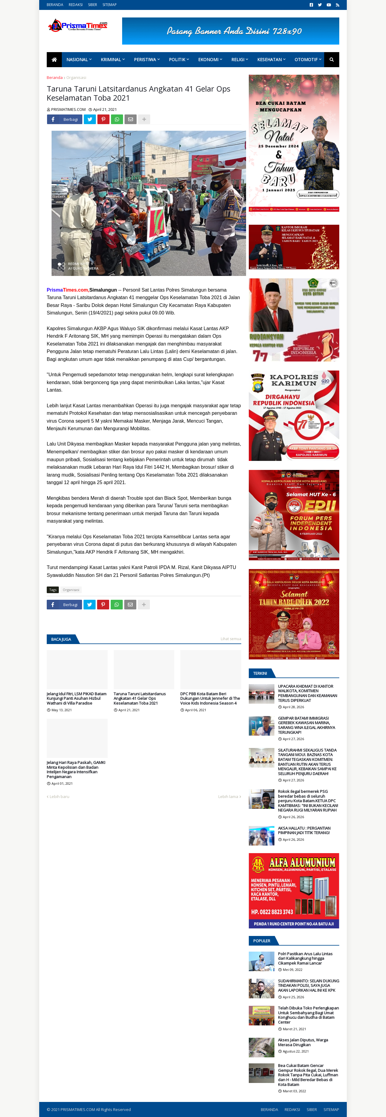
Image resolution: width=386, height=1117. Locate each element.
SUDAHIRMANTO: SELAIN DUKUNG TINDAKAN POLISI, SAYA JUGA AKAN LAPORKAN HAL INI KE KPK (308, 986)
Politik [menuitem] (177, 59)
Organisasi (76, 77)
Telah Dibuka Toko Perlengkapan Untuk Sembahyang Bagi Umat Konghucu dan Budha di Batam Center (308, 1015)
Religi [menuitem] (237, 59)
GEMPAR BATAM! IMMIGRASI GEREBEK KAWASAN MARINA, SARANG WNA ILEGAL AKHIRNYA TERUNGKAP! (306, 725)
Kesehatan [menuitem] (269, 59)
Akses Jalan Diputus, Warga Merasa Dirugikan (303, 1042)
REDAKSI (76, 4)
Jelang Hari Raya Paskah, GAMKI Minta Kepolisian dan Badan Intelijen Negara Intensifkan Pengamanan (76, 769)
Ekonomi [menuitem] (208, 59)
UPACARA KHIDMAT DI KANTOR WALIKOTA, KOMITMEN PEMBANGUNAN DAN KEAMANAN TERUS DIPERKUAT (307, 693)
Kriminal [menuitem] (111, 59)
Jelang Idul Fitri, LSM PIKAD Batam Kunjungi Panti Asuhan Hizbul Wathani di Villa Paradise (76, 699)
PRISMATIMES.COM (78, 1109)
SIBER (92, 4)
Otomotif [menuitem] (306, 59)
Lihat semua (231, 638)
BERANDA (55, 4)
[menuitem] (54, 59)
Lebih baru (59, 796)
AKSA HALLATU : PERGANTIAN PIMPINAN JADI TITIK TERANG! (304, 830)
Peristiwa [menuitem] (145, 59)
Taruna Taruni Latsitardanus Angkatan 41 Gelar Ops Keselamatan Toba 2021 (140, 699)
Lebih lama (228, 796)
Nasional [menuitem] (77, 59)
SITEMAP (110, 4)
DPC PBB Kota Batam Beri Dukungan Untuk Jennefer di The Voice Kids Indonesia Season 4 (210, 699)
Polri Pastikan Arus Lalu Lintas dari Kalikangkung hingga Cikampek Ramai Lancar (305, 959)
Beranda (55, 77)
